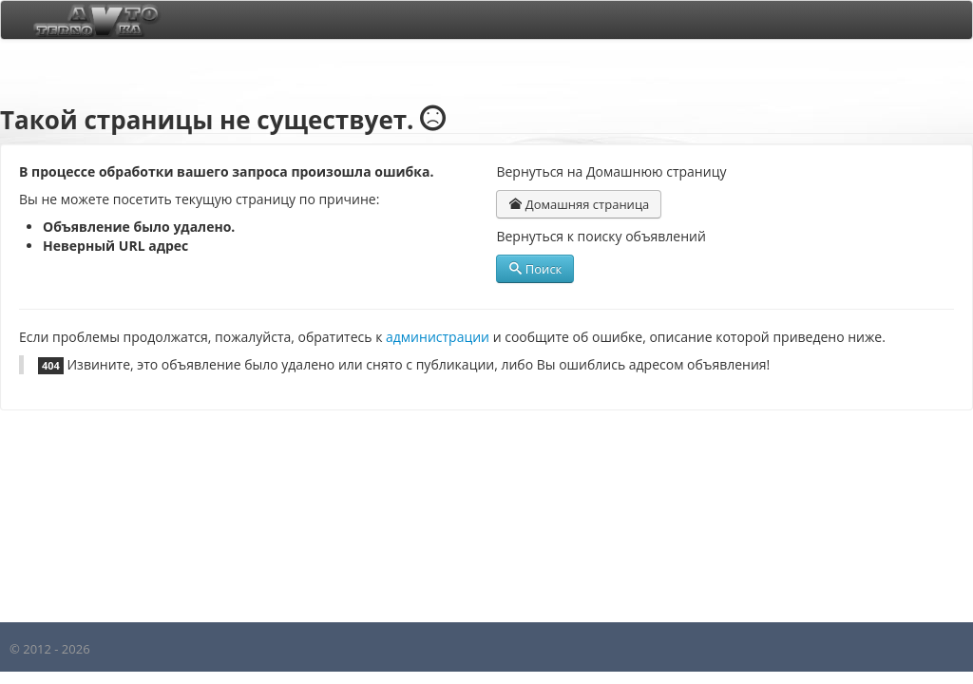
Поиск (535, 268)
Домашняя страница (578, 204)
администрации (437, 337)
